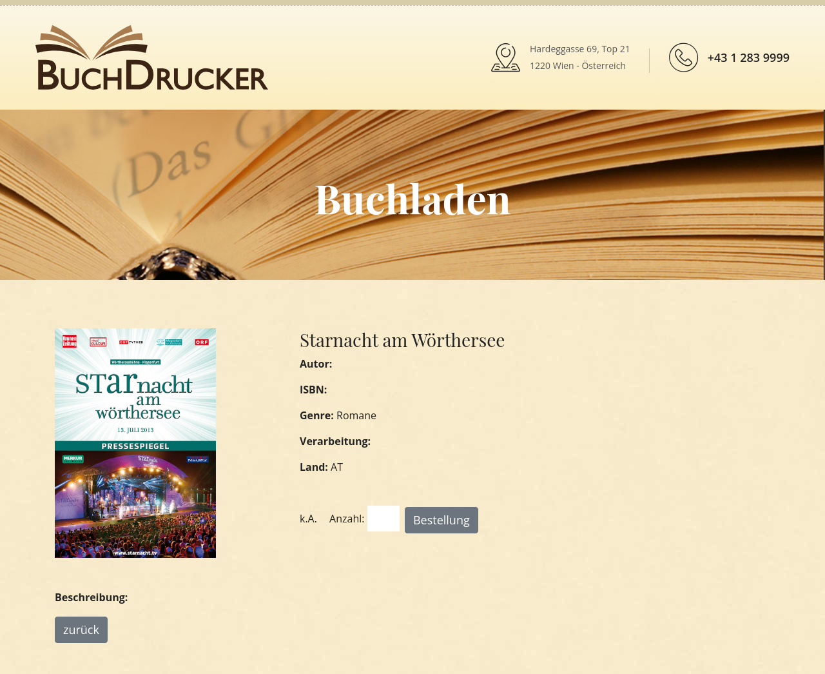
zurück (81, 629)
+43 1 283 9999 (749, 57)
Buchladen (412, 197)
